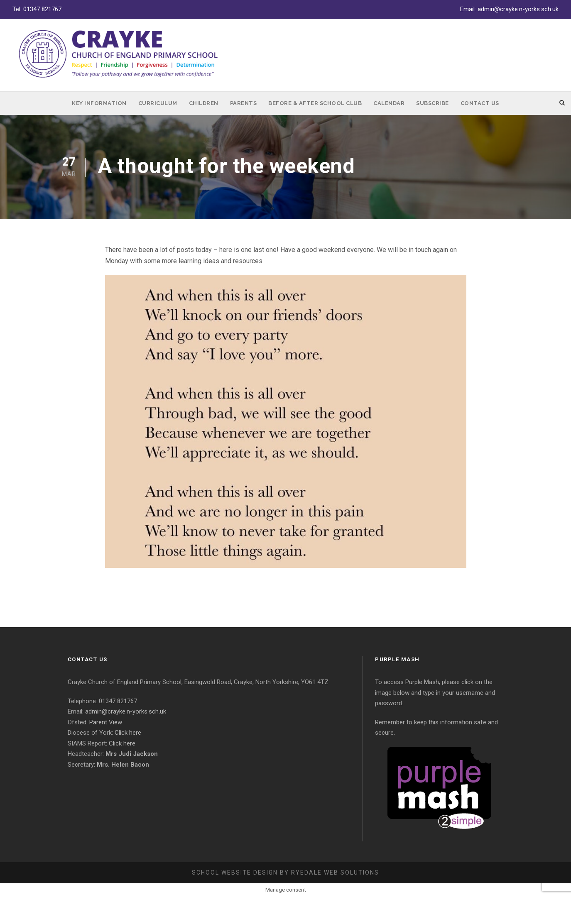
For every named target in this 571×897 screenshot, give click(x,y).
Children (203, 103)
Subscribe (432, 103)
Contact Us (480, 103)
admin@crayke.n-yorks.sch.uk (518, 9)
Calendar (388, 103)
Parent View (105, 722)
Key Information (99, 103)
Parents (243, 103)
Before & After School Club (315, 103)
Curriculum (157, 103)
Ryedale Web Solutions (335, 872)
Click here (128, 732)
